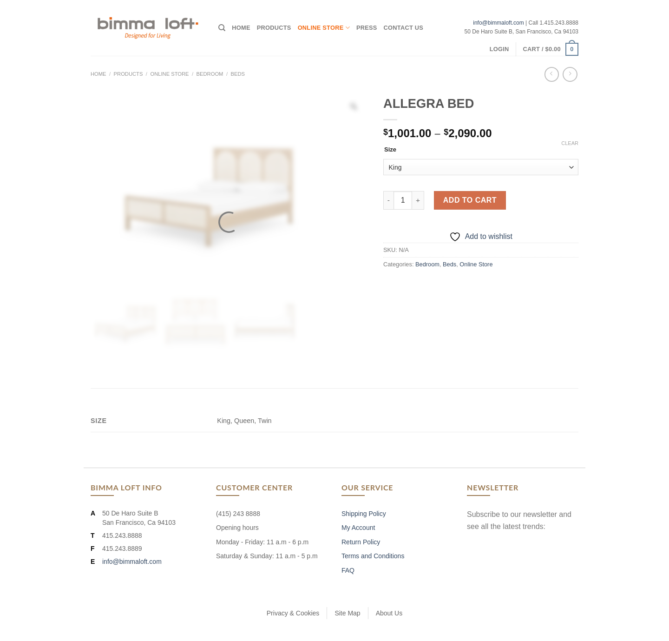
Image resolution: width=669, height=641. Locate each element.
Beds (237, 74)
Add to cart (470, 200)
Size (390, 149)
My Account (358, 527)
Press (366, 27)
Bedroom (210, 74)
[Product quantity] (403, 200)
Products (274, 27)
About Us (389, 613)
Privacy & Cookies (293, 613)
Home (241, 27)
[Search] (221, 28)
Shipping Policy (363, 513)
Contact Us (404, 27)
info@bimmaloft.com (498, 23)
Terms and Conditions (372, 556)
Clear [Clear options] (569, 143)
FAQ (347, 570)
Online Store (324, 27)
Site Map (347, 613)
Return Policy (360, 542)
